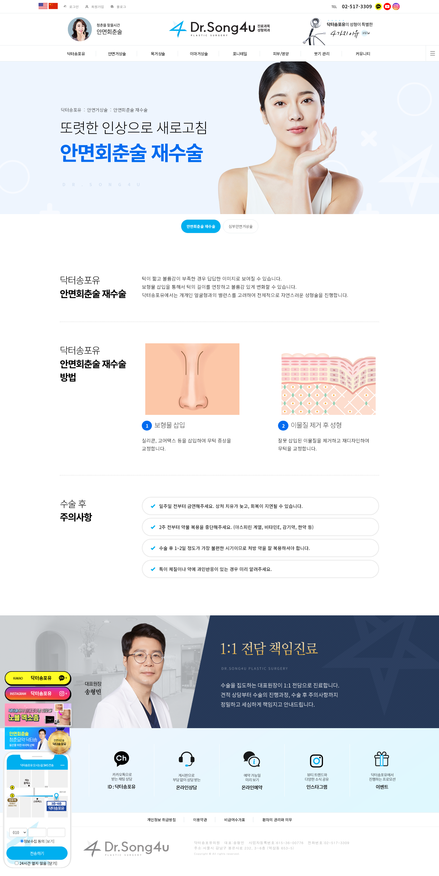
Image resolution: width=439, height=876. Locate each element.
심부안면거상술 (241, 226)
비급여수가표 (234, 819)
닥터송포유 (76, 53)
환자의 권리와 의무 (277, 819)
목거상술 (158, 53)
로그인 (71, 6)
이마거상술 (199, 53)
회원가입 (94, 6)
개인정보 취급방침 (161, 819)
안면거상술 (117, 53)
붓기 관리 (322, 53)
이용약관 (200, 819)
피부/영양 (281, 53)
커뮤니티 (363, 53)
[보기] (50, 841)
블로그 (118, 6)
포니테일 (240, 53)
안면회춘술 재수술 (201, 226)
